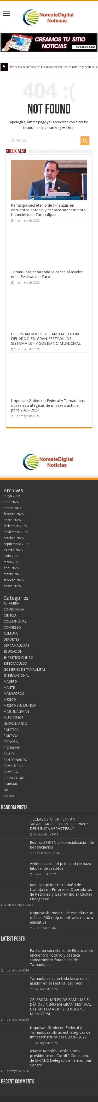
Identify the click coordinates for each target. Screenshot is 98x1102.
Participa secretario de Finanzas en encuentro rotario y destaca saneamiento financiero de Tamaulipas (48, 210)
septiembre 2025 (16, 544)
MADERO (10, 681)
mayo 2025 (12, 562)
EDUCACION (13, 651)
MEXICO (10, 700)
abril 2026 (11, 502)
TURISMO (11, 784)
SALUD (9, 754)
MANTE (9, 688)
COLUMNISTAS (15, 621)
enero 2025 (12, 586)
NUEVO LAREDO (15, 724)
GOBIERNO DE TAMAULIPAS (24, 669)
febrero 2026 (14, 514)
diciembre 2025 (15, 526)
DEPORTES (11, 639)
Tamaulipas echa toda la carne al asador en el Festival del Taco (47, 274)
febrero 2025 (14, 580)
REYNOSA (11, 742)
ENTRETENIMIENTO (18, 657)
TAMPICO (11, 772)
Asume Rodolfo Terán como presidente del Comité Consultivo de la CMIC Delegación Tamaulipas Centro (61, 1058)
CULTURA (11, 633)
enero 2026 (12, 520)
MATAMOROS (14, 694)
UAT (7, 790)
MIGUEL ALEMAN (16, 712)
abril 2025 (11, 568)
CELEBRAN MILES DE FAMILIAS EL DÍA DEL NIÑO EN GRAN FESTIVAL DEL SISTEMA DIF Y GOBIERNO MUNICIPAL (46, 339)
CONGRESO (12, 627)
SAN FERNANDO (15, 760)
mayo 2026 (12, 496)
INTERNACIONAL (16, 675)
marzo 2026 (12, 508)
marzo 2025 (12, 574)
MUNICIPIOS (14, 718)
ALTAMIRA (11, 603)
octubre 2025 (14, 538)
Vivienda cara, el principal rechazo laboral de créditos (60, 866)
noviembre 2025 (16, 532)
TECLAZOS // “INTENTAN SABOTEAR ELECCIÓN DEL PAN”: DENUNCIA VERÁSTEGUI (59, 824)
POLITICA (11, 730)
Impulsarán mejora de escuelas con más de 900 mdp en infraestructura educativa (61, 918)
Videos (9, 796)
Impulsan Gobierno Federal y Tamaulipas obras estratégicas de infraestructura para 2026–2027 (48, 405)
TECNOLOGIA (14, 778)
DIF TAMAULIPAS (16, 645)
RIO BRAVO (12, 748)
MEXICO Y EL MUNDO (20, 706)
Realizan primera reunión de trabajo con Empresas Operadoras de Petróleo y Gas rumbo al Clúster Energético (61, 892)
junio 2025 (11, 556)
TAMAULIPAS (13, 766)
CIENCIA (10, 615)
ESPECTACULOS (15, 663)
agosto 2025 (13, 550)
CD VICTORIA (14, 609)
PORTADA (11, 736)
